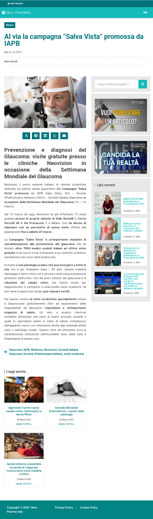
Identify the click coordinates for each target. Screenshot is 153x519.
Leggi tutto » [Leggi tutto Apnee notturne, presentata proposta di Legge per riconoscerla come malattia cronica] (24, 484)
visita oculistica (74, 354)
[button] (26, 135)
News (10, 25)
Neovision (50, 349)
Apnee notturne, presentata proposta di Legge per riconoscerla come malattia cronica (24, 469)
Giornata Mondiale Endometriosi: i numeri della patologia (66, 411)
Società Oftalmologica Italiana (42, 354)
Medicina (37, 349)
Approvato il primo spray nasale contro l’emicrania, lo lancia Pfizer (24, 411)
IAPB (26, 349)
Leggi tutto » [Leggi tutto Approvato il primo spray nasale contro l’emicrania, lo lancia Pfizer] (24, 424)
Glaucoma (15, 349)
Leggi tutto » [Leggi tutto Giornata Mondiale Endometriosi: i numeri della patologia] (66, 424)
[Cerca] (142, 84)
